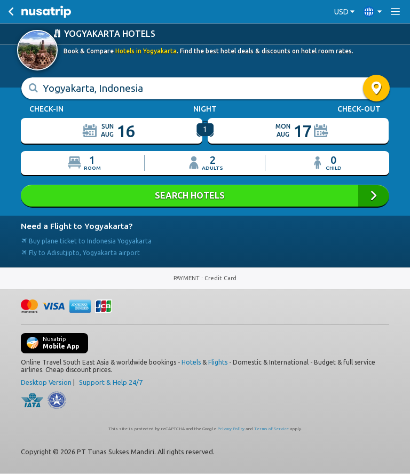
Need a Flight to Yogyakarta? (76, 226)
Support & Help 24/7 (111, 382)
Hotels (191, 362)
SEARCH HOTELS (205, 196)
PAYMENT (187, 278)
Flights (217, 362)
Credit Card (220, 278)
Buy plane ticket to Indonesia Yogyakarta (86, 241)
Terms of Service (271, 428)
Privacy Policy (231, 428)
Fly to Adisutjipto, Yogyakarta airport (80, 252)
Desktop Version (46, 382)
